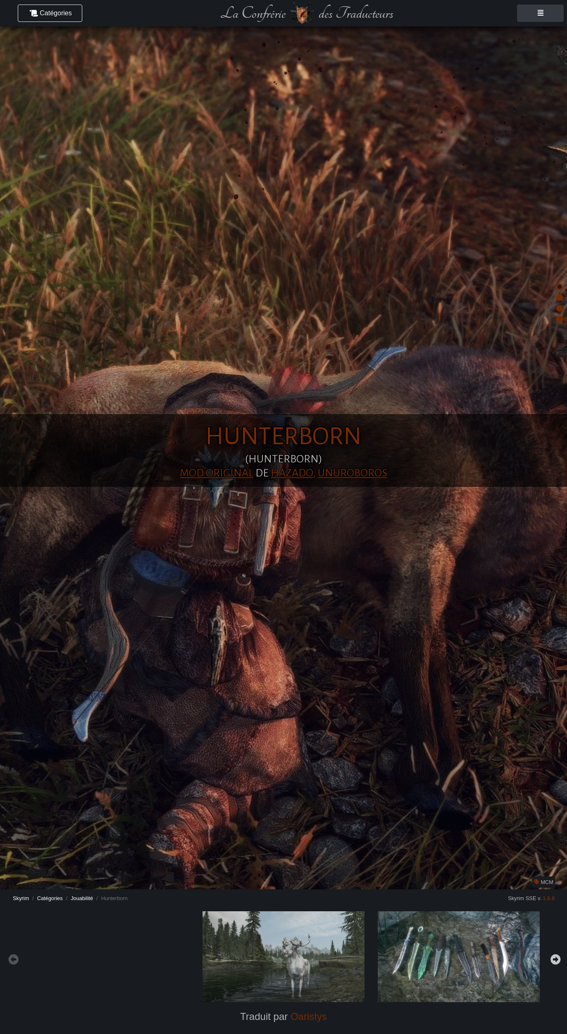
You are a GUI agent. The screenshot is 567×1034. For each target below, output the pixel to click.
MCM (543, 882)
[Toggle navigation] (540, 13)
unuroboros (352, 473)
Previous (12, 958)
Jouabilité (82, 898)
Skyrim (21, 898)
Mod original (216, 473)
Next (554, 958)
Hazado (292, 473)
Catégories (50, 898)
